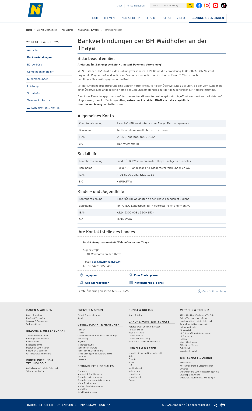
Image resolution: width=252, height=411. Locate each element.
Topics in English (135, 5)
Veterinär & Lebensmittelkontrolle (144, 341)
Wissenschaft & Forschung (38, 353)
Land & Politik (130, 18)
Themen (109, 18)
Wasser (132, 380)
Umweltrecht (135, 374)
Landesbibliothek (34, 344)
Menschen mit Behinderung (90, 350)
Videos (181, 18)
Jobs (119, 5)
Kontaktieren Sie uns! (149, 282)
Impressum (88, 404)
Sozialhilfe (82, 389)
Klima (131, 362)
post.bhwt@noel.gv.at (106, 262)
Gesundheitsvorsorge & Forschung (94, 380)
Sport (80, 318)
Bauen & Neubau (34, 315)
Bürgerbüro (49, 64)
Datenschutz (67, 404)
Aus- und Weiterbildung (37, 335)
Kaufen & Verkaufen (35, 318)
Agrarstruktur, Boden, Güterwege (144, 326)
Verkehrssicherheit (189, 351)
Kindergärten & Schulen (37, 338)
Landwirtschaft (136, 335)
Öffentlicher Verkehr (189, 345)
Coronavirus (83, 371)
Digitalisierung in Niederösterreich (42, 368)
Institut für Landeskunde (37, 347)
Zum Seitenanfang (212, 291)
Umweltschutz (135, 377)
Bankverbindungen (49, 57)
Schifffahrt (185, 348)
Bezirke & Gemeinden (208, 18)
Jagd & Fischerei (136, 332)
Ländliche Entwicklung (139, 338)
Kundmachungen (49, 79)
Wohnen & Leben (34, 324)
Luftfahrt (184, 339)
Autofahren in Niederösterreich (194, 324)
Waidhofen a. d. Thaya (89, 30)
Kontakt (105, 404)
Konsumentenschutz (87, 347)
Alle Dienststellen (97, 282)
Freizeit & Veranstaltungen (90, 315)
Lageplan (91, 275)
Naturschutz (134, 371)
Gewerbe (184, 368)
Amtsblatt (49, 50)
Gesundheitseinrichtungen (90, 377)
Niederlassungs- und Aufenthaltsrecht (95, 353)
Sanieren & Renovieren (37, 321)
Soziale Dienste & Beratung (90, 386)
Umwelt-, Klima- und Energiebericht (145, 353)
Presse (167, 18)
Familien (81, 329)
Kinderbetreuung (86, 344)
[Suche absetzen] (190, 5)
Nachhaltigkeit (135, 368)
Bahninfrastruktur (188, 327)
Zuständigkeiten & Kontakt (49, 107)
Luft (130, 365)
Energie (132, 359)
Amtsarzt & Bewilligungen (90, 374)
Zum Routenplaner (146, 275)
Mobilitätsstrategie (188, 342)
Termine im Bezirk (49, 100)
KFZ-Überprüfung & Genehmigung (196, 333)
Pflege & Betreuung (87, 383)
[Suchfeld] (168, 5)
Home (95, 18)
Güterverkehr (186, 330)
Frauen (81, 332)
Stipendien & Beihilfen (36, 350)
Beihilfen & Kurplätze (87, 392)
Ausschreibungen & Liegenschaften (196, 365)
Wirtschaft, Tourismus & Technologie (197, 377)
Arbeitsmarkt (186, 362)
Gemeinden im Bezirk (49, 71)
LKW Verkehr (186, 336)
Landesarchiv (32, 341)
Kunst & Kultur (136, 315)
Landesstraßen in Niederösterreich (196, 321)
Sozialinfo (49, 93)
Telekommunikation (35, 371)
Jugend (81, 341)
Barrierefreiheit (40, 404)
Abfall (131, 356)
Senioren (82, 356)
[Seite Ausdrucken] (223, 406)
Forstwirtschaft (136, 329)
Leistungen (49, 86)
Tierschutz (83, 359)
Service (151, 18)
